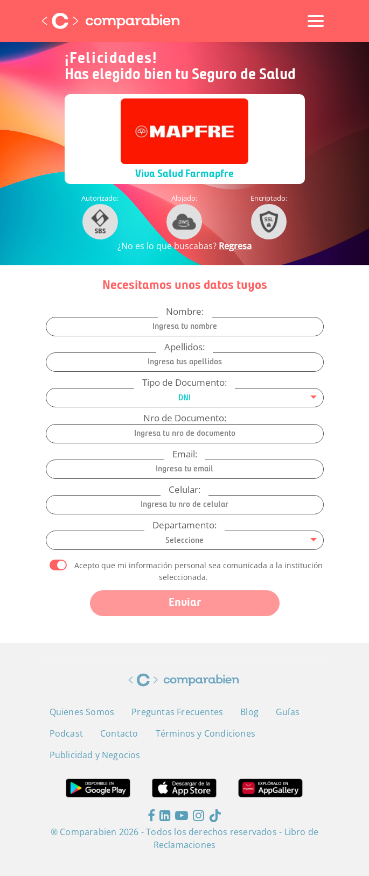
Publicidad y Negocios (95, 755)
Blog (249, 712)
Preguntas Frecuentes (177, 712)
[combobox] (185, 397)
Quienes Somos (82, 712)
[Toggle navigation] (316, 21)
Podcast (66, 733)
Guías (288, 712)
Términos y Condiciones (205, 733)
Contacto (119, 733)
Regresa (235, 246)
